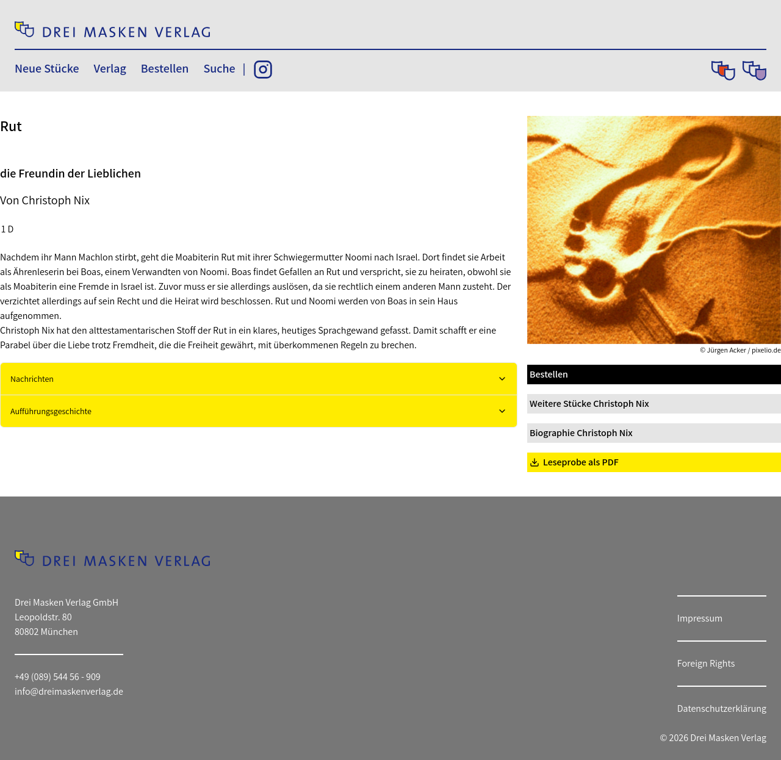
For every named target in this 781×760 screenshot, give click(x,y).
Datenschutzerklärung (721, 708)
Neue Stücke (47, 68)
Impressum (699, 618)
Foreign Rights (706, 663)
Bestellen (165, 68)
